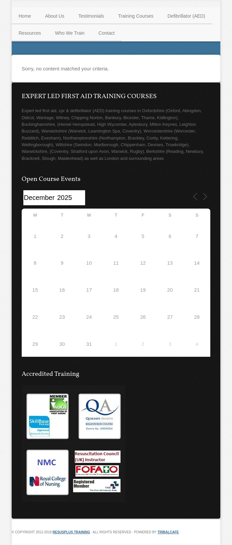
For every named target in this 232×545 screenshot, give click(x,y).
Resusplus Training (71, 532)
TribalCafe (168, 532)
